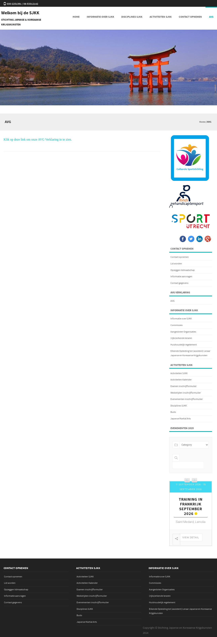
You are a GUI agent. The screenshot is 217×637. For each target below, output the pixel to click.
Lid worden (176, 263)
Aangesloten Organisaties (183, 331)
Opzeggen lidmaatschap (182, 270)
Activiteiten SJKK (161, 17)
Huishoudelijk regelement (183, 344)
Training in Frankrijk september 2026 (190, 507)
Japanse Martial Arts (180, 418)
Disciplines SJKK (131, 17)
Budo (173, 412)
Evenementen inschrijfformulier (186, 399)
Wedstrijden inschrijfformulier (185, 392)
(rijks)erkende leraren (181, 338)
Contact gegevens (179, 283)
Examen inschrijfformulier (183, 386)
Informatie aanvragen (181, 276)
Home (76, 17)
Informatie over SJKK (100, 17)
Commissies (176, 325)
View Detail (190, 537)
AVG (211, 17)
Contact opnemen (190, 17)
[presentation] (187, 480)
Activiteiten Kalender (181, 379)
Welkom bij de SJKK (20, 13)
